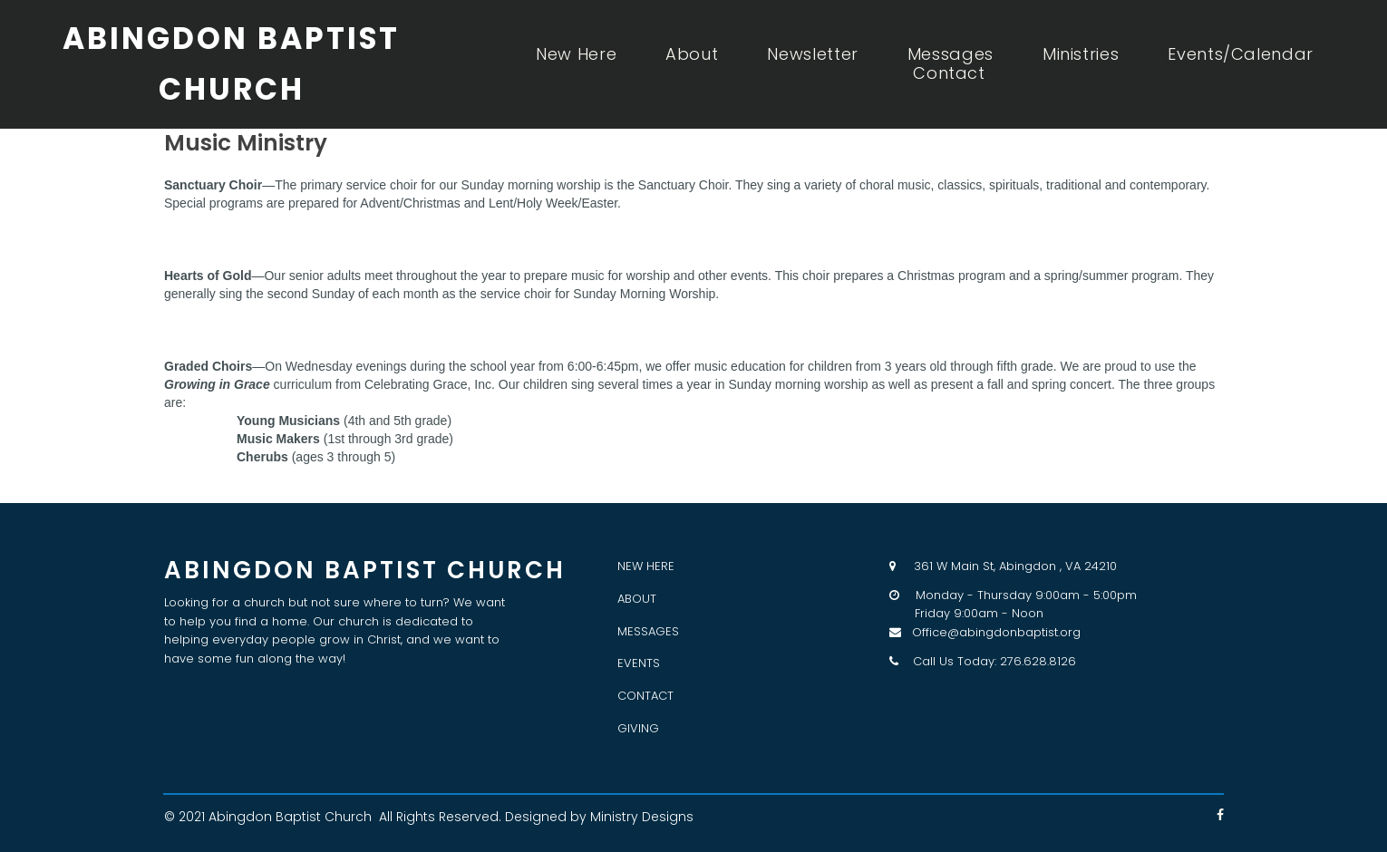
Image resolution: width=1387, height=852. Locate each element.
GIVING (638, 728)
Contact (948, 73)
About (691, 54)
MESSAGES (648, 631)
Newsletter (812, 54)
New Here (576, 54)
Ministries (1081, 54)
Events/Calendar (1241, 54)
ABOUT (636, 598)
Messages (950, 54)
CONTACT (645, 695)
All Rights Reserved (439, 817)
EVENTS (638, 663)
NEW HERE (645, 566)
